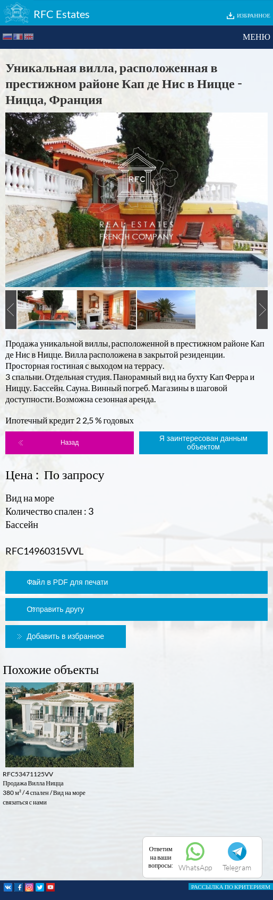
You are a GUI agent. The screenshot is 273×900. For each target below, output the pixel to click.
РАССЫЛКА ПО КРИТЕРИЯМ (230, 886)
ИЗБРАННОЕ (253, 15)
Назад (70, 442)
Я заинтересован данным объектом (203, 442)
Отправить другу (55, 609)
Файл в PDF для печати (67, 582)
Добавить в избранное (65, 636)
